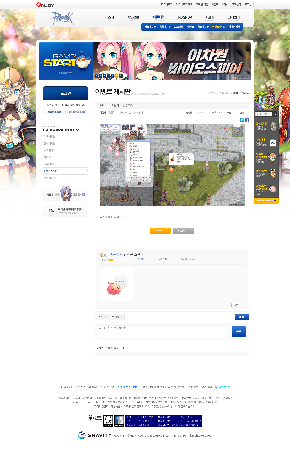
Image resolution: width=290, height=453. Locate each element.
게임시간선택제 (175, 387)
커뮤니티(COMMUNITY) (159, 18)
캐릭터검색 (65, 178)
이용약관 (80, 387)
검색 (275, 114)
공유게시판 (203, 27)
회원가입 (52, 105)
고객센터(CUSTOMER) (233, 18)
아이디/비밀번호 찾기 (74, 105)
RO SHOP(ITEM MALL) (185, 18)
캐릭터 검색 (235, 27)
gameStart (66, 57)
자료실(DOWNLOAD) (210, 18)
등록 (238, 331)
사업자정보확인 (154, 402)
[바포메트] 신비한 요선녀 (130, 112)
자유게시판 (149, 27)
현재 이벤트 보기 (121, 76)
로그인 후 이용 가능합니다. (163, 331)
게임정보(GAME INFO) (133, 18)
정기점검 (206, 387)
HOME (212, 93)
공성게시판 (165, 27)
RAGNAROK (62, 18)
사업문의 (223, 387)
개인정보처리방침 (128, 387)
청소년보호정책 (152, 387)
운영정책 (193, 387)
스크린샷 (179, 27)
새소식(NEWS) (109, 18)
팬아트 (190, 27)
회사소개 (66, 387)
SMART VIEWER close (267, 201)
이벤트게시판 (219, 27)
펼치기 (238, 305)
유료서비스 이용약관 (101, 387)
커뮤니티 (224, 93)
